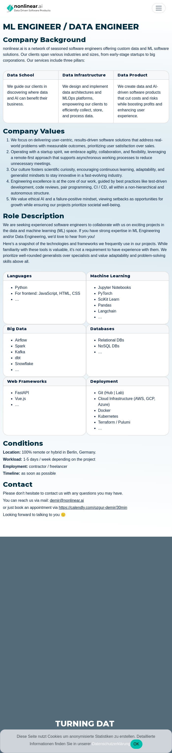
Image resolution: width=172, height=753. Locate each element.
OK (136, 744)
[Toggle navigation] (159, 8)
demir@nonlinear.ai (67, 500)
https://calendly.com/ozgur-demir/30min (93, 507)
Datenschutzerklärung (111, 744)
